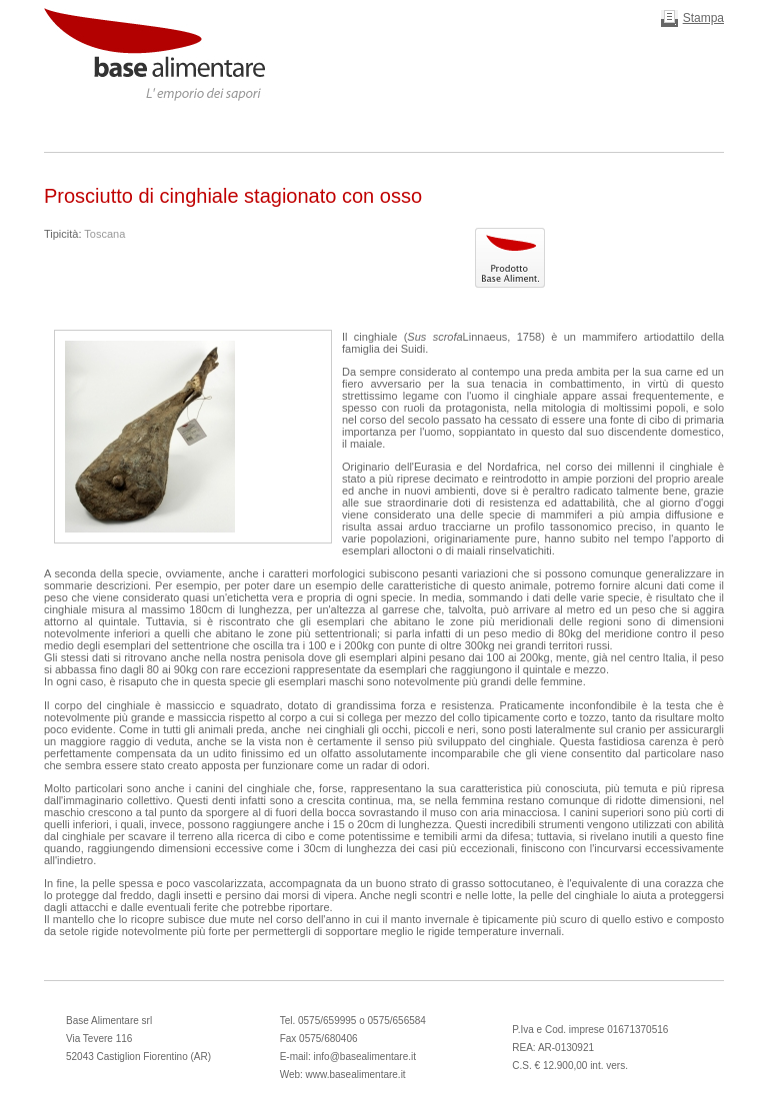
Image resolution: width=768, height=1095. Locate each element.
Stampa (703, 18)
